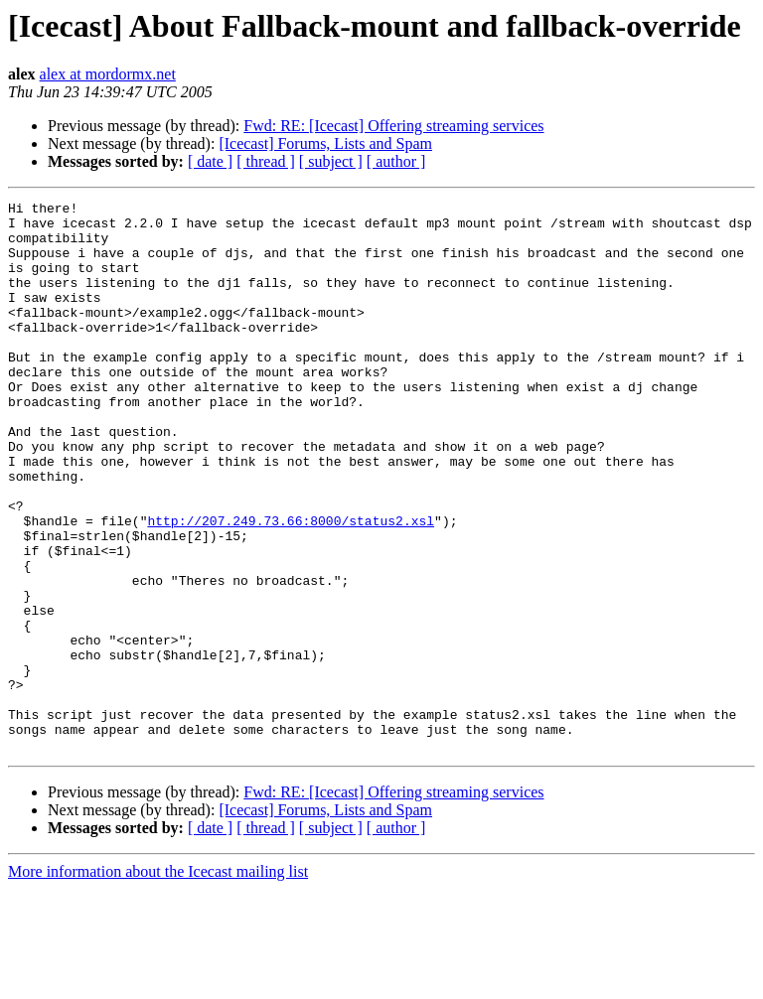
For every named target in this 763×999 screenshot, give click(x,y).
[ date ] (210, 161)
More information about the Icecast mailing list (158, 981)
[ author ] (396, 161)
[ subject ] (331, 161)
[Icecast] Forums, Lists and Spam (325, 143)
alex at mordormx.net (108, 74)
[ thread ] (265, 161)
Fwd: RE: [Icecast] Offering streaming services (393, 125)
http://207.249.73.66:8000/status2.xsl (290, 586)
